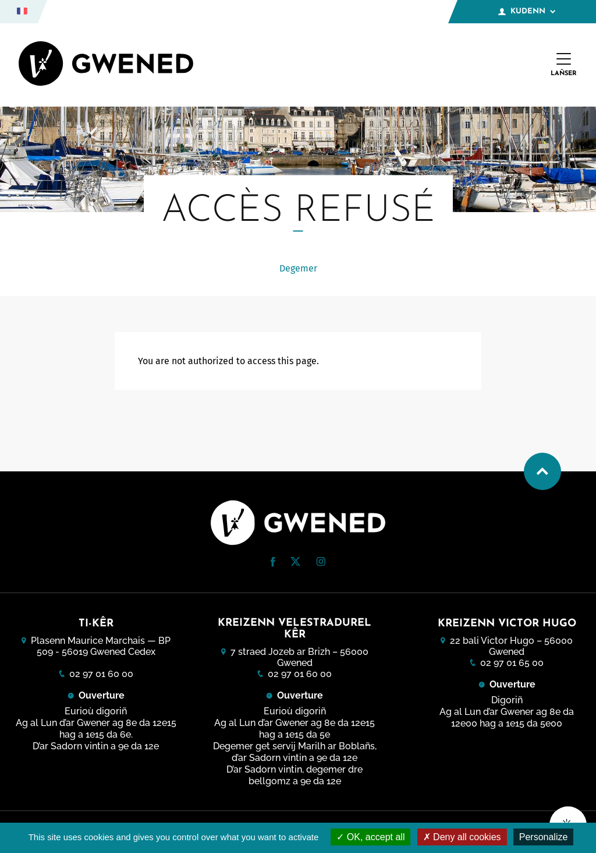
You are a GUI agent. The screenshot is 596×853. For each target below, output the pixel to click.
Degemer (298, 268)
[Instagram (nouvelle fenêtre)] (320, 563)
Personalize (543, 837)
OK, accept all (370, 837)
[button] (273, 562)
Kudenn (526, 11)
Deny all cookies (462, 837)
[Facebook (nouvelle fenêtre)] (273, 563)
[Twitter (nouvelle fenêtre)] (295, 562)
